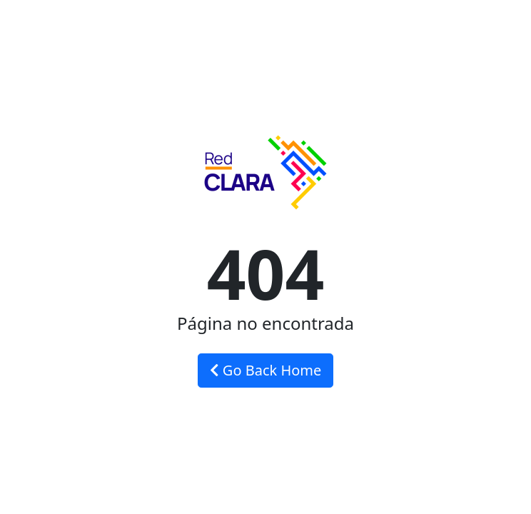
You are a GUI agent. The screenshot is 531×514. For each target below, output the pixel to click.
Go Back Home (266, 370)
